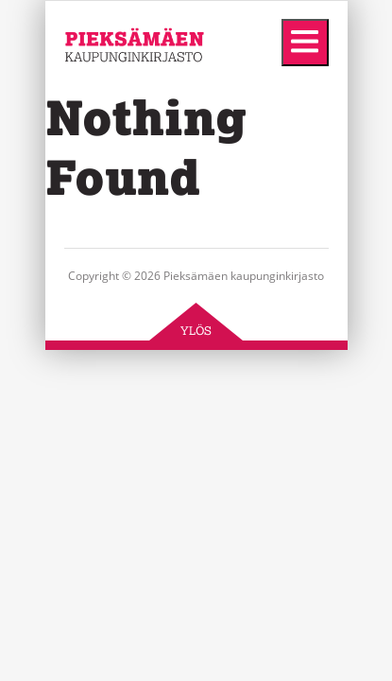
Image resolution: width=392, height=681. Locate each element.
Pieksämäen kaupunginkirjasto (121, 95)
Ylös (196, 330)
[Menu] (305, 42)
